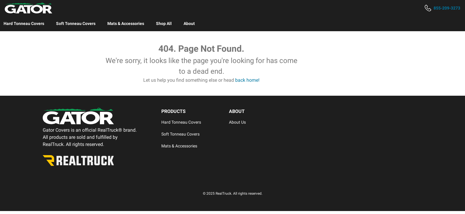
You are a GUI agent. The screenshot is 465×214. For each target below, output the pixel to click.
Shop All (164, 23)
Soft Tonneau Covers (75, 23)
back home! (247, 80)
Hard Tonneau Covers (24, 23)
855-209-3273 (447, 8)
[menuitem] (24, 23)
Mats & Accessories (125, 23)
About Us (237, 122)
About (189, 23)
